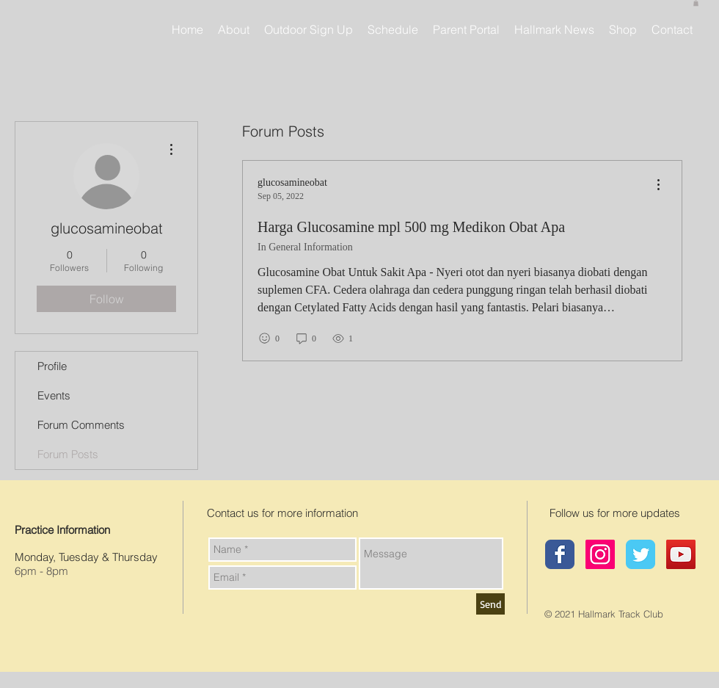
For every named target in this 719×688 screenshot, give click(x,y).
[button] (695, 3)
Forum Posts (67, 454)
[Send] (490, 604)
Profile (52, 366)
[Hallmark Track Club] (559, 554)
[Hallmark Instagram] (600, 554)
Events (53, 395)
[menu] (658, 185)
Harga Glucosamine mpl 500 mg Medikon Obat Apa (411, 227)
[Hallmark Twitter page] (640, 554)
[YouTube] (681, 554)
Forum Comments (81, 425)
